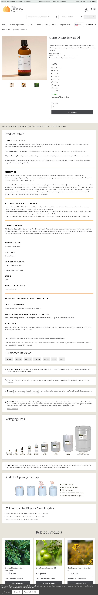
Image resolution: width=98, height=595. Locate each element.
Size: (56, 68)
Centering (9, 359)
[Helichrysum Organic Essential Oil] (80, 553)
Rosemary (8, 329)
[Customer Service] (91, 24)
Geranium (48, 327)
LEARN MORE (29, 1)
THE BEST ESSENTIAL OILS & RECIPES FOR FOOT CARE (25, 517)
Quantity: (54, 103)
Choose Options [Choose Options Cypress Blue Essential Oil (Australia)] (17, 583)
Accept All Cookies (30, 592)
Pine (85, 327)
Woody (46, 359)
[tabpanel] (17, 563)
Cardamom (15, 327)
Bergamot (8, 327)
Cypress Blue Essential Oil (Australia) (15, 569)
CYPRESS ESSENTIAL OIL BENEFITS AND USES (22, 520)
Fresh (61, 359)
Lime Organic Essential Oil (46, 568)
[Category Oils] (9, 29)
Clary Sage (31, 327)
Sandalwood (16, 329)
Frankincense (40, 327)
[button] (56, 17)
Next (95, 564)
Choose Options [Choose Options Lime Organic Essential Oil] (48, 583)
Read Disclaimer (12, 409)
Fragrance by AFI (65, 24)
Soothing (28, 359)
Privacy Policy (29, 588)
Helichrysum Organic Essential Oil (79, 569)
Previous (3, 564)
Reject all (17, 592)
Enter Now (64, 1)
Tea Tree (29, 329)
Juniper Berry (62, 327)
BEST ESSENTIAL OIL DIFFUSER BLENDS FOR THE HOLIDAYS (27, 513)
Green (54, 359)
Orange (80, 327)
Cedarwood (23, 327)
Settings (7, 592)
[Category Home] (4, 29)
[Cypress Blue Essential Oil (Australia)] (17, 553)
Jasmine (54, 327)
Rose (89, 327)
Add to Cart (90, 17)
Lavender (69, 327)
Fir (21, 329)
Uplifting (37, 359)
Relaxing (18, 359)
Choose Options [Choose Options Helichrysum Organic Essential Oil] (80, 583)
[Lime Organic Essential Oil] (49, 553)
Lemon (75, 327)
